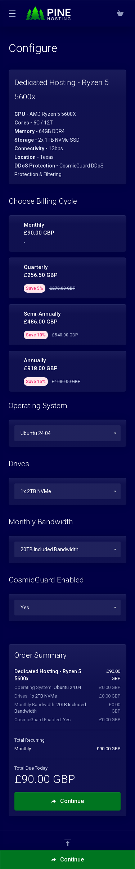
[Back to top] (68, 843)
